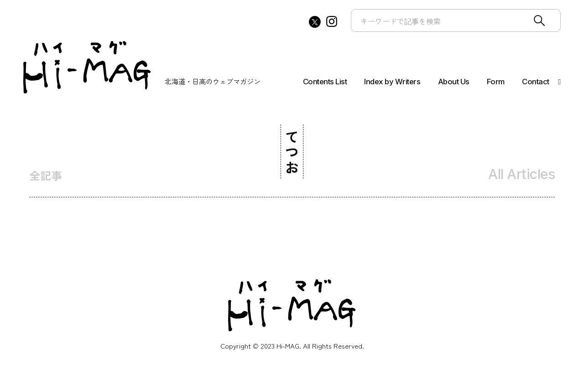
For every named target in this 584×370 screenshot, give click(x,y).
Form (496, 81)
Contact (535, 81)
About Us (453, 81)
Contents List (325, 81)
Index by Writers (392, 81)
